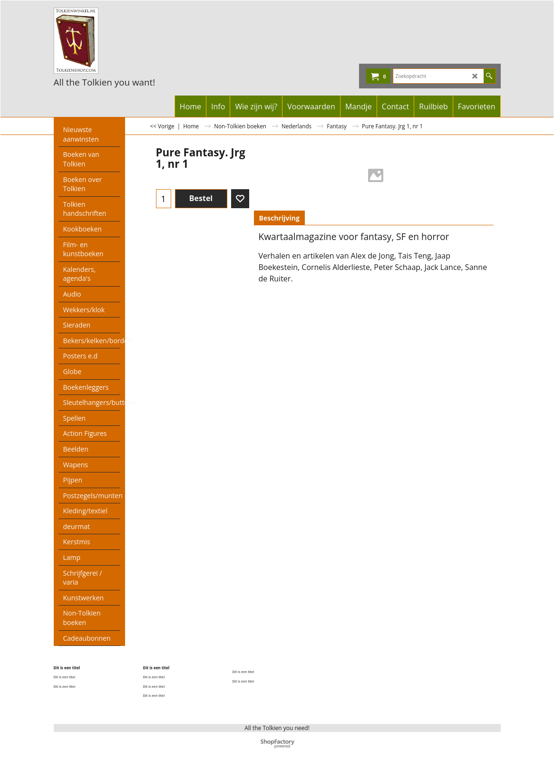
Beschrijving (279, 217)
